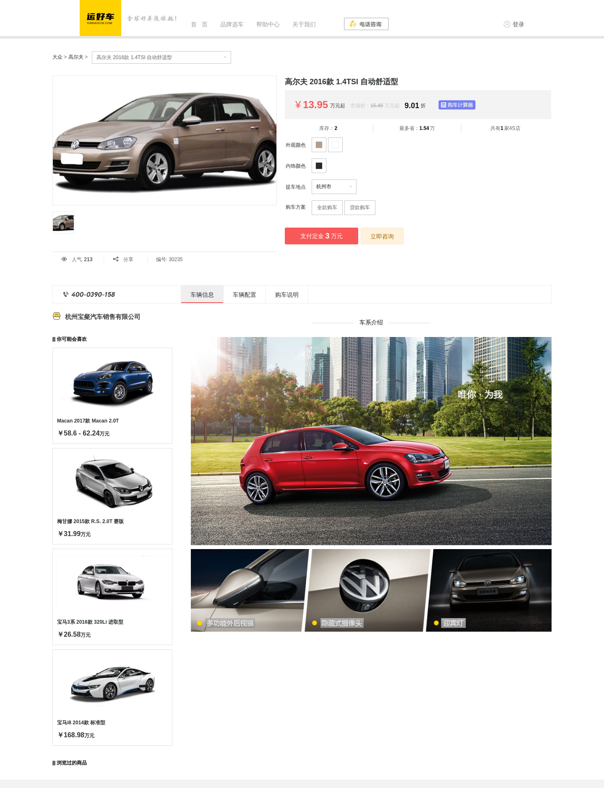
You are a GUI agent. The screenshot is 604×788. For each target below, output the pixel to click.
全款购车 (327, 207)
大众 (57, 57)
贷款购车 (360, 207)
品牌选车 (232, 24)
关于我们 (304, 24)
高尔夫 (75, 57)
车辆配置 (244, 294)
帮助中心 (268, 24)
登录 (514, 24)
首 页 (199, 24)
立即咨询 (382, 236)
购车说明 (287, 294)
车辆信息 (202, 294)
